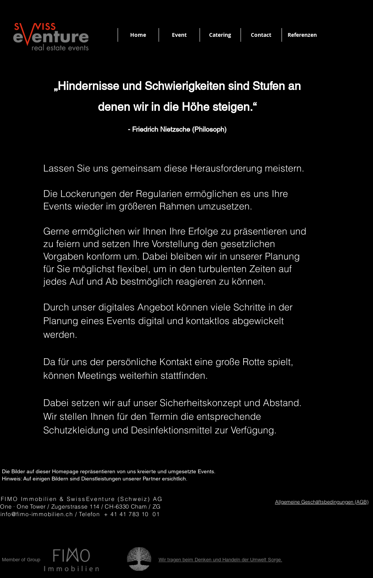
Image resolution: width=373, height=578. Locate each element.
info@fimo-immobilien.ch (36, 514)
